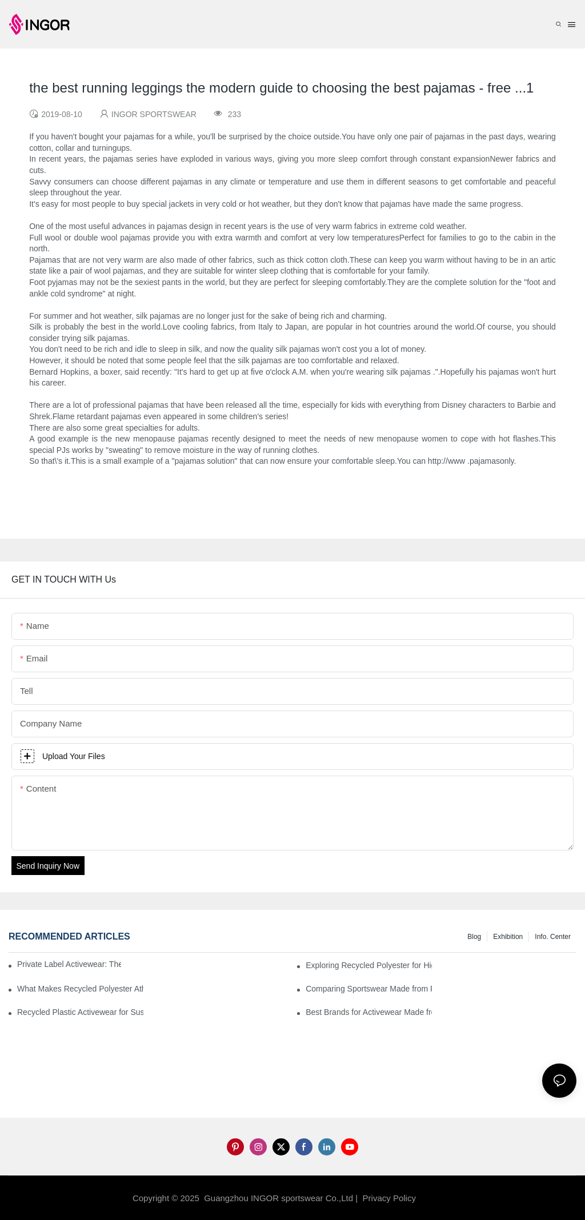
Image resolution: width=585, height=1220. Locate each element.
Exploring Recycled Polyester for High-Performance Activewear (369, 965)
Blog (474, 937)
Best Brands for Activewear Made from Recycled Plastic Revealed (369, 1012)
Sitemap (436, 1198)
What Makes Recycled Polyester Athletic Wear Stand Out (80, 988)
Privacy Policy (389, 1198)
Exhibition (508, 937)
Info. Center (553, 937)
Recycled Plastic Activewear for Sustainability (80, 1012)
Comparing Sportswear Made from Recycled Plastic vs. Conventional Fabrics (369, 988)
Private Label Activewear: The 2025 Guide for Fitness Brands (69, 964)
